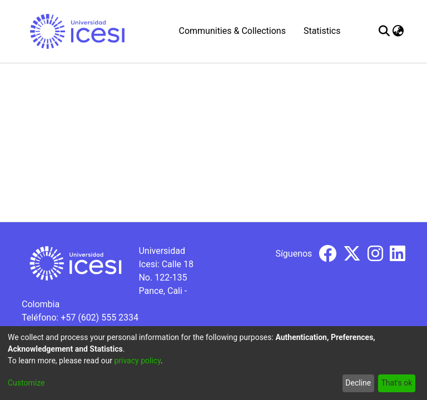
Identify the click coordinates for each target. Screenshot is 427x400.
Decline (358, 382)
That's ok (396, 382)
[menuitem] (398, 31)
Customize (26, 382)
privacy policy (137, 360)
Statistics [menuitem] (322, 31)
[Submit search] (384, 31)
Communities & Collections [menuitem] (231, 31)
